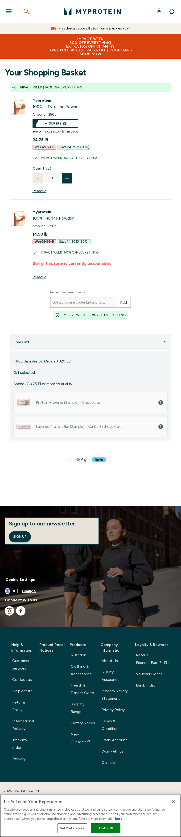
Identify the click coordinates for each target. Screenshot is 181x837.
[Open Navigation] (8, 11)
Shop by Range (77, 708)
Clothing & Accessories (81, 670)
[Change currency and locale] (90, 591)
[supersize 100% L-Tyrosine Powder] (55, 126)
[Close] (173, 802)
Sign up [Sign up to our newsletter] (20, 537)
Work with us (112, 751)
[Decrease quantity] (38, 178)
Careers (108, 762)
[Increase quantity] (67, 178)
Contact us (22, 679)
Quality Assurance (110, 676)
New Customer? (80, 738)
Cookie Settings (20, 579)
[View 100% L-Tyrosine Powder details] (56, 104)
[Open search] (26, 11)
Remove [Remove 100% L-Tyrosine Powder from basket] (39, 191)
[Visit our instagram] (9, 611)
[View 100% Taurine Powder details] (53, 215)
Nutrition (78, 655)
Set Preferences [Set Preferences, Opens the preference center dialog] (72, 828)
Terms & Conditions (111, 725)
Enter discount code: (68, 292)
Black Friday (146, 685)
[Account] (159, 11)
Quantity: (42, 168)
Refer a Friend (152, 659)
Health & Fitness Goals (82, 689)
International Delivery (23, 725)
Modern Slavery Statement (115, 695)
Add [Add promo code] (123, 302)
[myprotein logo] (92, 11)
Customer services (20, 664)
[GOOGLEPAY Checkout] (81, 460)
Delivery (18, 759)
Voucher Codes (149, 674)
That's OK (106, 828)
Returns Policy (19, 706)
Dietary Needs (83, 723)
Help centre (22, 691)
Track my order (19, 744)
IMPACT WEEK (90, 46)
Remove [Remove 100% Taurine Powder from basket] (39, 277)
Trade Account (114, 740)
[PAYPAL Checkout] (99, 460)
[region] (90, 815)
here (119, 818)
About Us (110, 660)
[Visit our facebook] (20, 611)
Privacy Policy (113, 710)
